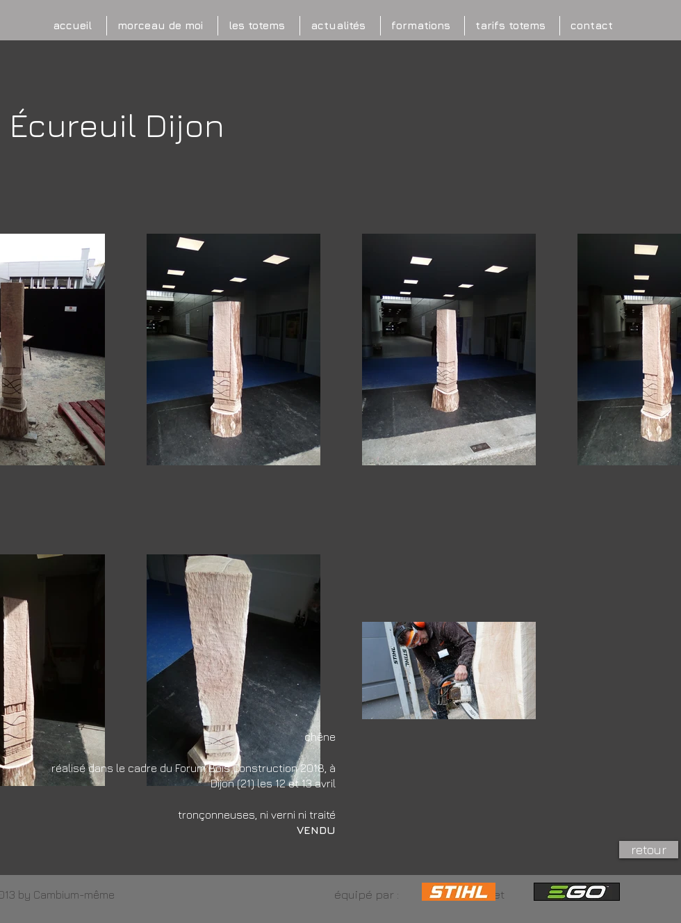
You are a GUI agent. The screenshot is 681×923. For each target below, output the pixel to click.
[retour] (648, 849)
